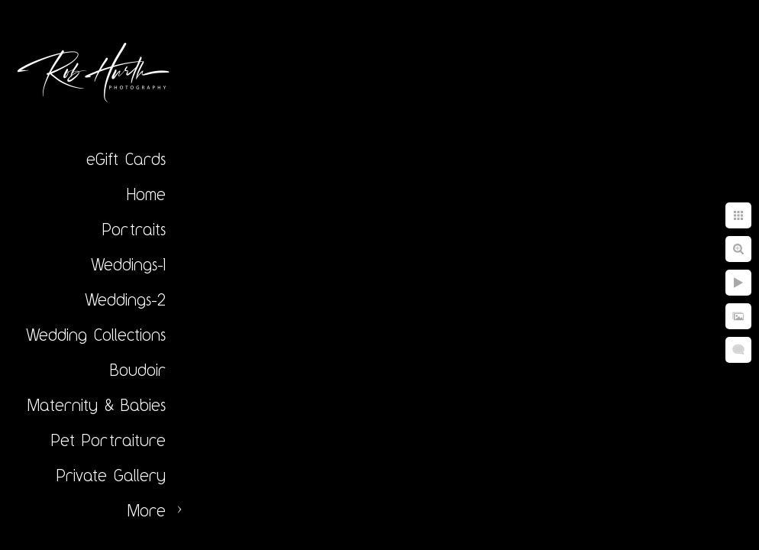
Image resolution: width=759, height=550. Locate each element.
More (147, 510)
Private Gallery (111, 475)
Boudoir (138, 370)
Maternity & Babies (96, 405)
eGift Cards (126, 159)
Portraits (134, 229)
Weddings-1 (128, 264)
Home (146, 194)
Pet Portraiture (108, 440)
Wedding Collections (96, 334)
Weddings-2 (125, 299)
